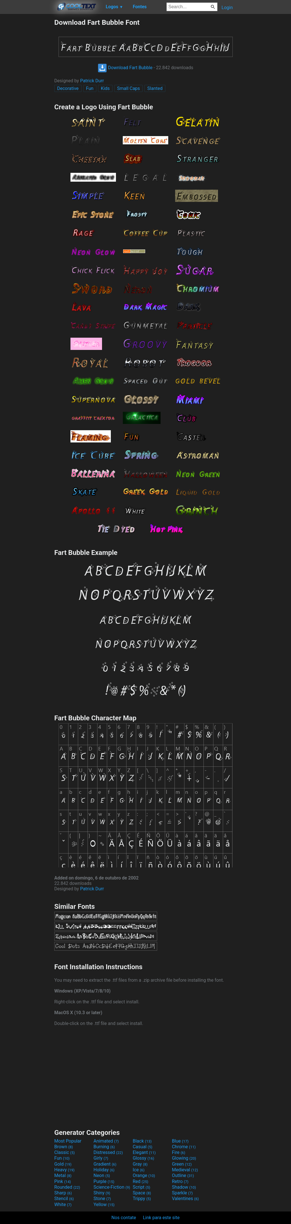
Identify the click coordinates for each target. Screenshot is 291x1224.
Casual (142, 1146)
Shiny (101, 1193)
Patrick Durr (92, 80)
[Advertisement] (27, 103)
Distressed (108, 1152)
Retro (180, 1181)
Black (142, 1141)
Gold (63, 1164)
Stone (102, 1198)
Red (140, 1181)
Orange (144, 1175)
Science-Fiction (111, 1187)
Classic (64, 1152)
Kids (105, 88)
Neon (101, 1175)
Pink (62, 1181)
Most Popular (68, 1141)
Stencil (64, 1198)
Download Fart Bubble (125, 67)
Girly (100, 1158)
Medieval (185, 1169)
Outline (183, 1175)
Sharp (63, 1193)
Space (142, 1193)
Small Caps (128, 88)
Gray (140, 1164)
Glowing (184, 1158)
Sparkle (182, 1193)
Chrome (184, 1146)
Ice (138, 1169)
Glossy (143, 1158)
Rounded (67, 1187)
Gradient (104, 1164)
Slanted (155, 88)
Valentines (185, 1198)
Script (141, 1187)
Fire (178, 1152)
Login (227, 7)
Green (182, 1164)
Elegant (144, 1152)
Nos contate (123, 1217)
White (63, 1204)
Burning (104, 1146)
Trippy (142, 1198)
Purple (103, 1181)
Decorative (68, 88)
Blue (180, 1141)
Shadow (184, 1187)
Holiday (104, 1169)
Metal (63, 1175)
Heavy (64, 1169)
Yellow (104, 1204)
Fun (89, 88)
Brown (63, 1146)
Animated (106, 1141)
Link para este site (161, 1217)
